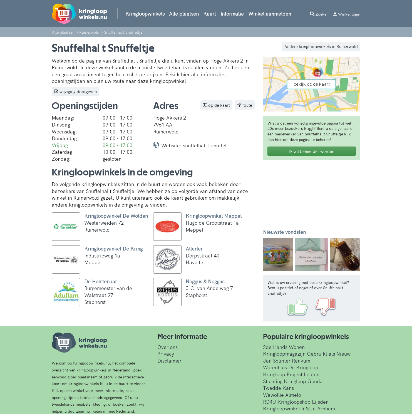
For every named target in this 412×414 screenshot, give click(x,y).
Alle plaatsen (184, 13)
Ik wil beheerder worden (311, 151)
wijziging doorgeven (75, 91)
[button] (270, 254)
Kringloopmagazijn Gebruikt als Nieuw (307, 353)
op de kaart (216, 105)
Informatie (232, 13)
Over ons (167, 346)
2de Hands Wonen (284, 346)
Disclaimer (169, 360)
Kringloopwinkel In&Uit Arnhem (299, 408)
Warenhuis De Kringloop (290, 367)
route (244, 105)
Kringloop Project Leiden (291, 374)
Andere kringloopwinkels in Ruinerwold (321, 46)
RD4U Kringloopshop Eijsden (296, 401)
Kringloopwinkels (145, 13)
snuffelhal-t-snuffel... (207, 145)
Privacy (165, 353)
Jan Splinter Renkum (286, 360)
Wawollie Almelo (282, 394)
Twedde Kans (278, 387)
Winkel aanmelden (269, 13)
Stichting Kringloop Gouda (293, 381)
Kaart (209, 13)
